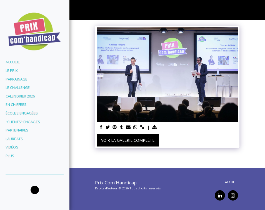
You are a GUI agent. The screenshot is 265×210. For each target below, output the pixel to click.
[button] (35, 190)
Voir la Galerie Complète (127, 140)
